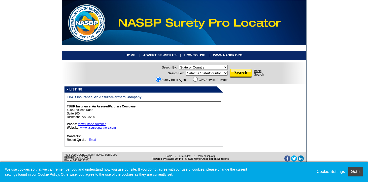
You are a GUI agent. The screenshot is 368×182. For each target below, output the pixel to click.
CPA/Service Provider (210, 80)
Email (92, 140)
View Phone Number (92, 124)
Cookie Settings (331, 171)
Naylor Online (174, 158)
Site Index (184, 156)
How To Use (195, 55)
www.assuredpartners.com (98, 127)
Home (130, 55)
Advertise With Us (160, 55)
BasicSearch (259, 72)
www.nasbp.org (228, 55)
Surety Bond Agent (171, 80)
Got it (355, 171)
